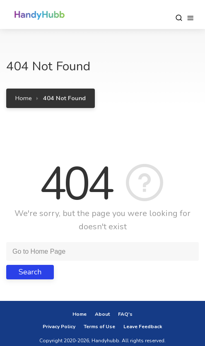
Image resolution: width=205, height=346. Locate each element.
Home (23, 98)
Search (30, 272)
